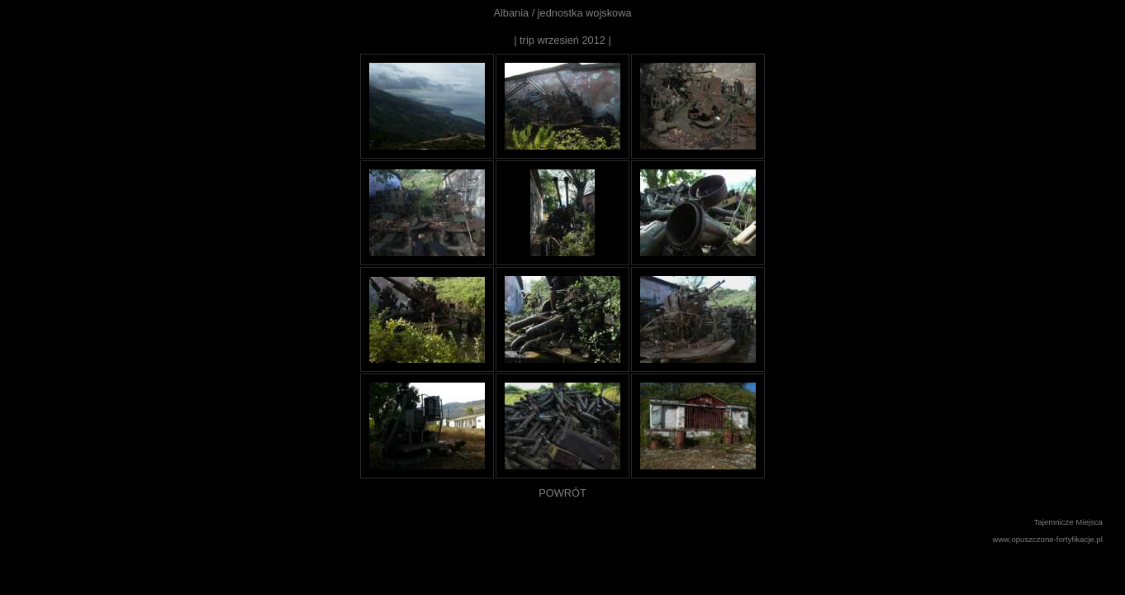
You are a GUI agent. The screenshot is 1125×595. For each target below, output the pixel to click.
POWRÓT (562, 493)
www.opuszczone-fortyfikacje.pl (1048, 539)
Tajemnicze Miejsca (1068, 521)
